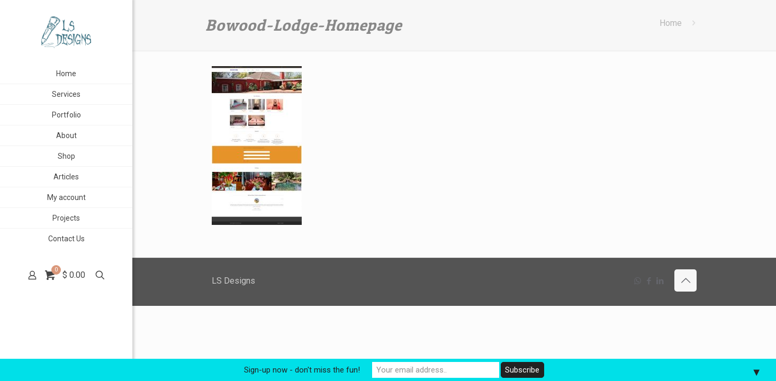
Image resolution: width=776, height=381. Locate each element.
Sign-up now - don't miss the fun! (302, 370)
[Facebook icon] (649, 281)
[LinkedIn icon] (660, 281)
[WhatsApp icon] (638, 281)
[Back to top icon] (685, 280)
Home (671, 23)
